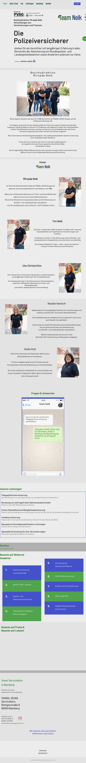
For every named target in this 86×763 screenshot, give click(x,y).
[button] (43, 436)
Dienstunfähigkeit (20, 614)
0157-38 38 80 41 (7, 718)
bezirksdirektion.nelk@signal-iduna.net (12, 723)
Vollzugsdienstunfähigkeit (23, 611)
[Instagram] (83, 4)
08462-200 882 (7, 721)
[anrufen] (77, 3)
